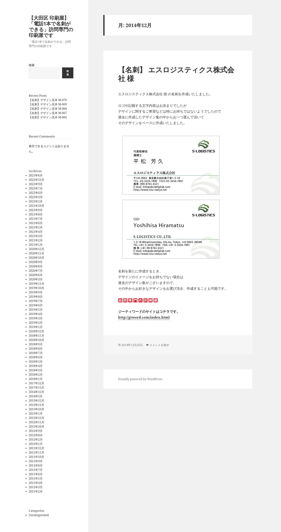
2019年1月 (36, 327)
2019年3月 (36, 318)
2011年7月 (36, 470)
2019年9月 (36, 292)
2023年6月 (36, 175)
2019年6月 (36, 305)
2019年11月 (36, 284)
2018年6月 (36, 357)
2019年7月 (36, 301)
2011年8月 (36, 465)
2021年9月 (36, 210)
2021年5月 (36, 227)
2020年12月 (36, 249)
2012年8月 (36, 435)
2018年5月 (36, 362)
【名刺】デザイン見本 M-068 (48, 109)
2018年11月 (36, 336)
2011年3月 (36, 487)
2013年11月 (36, 405)
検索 (31, 65)
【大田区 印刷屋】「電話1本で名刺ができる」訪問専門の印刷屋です (51, 26)
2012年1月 (36, 444)
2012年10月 (36, 426)
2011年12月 (36, 448)
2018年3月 (36, 370)
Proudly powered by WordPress (140, 379)
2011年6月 (36, 474)
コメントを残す (159, 345)
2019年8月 (36, 297)
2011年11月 (36, 452)
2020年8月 (36, 266)
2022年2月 (36, 201)
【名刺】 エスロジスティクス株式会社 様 (176, 74)
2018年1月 (36, 379)
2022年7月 (36, 188)
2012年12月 (36, 418)
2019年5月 (36, 310)
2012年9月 (36, 431)
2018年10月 (36, 340)
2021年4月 (36, 232)
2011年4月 (36, 483)
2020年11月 (36, 253)
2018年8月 (36, 349)
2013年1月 (36, 413)
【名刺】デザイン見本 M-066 (48, 117)
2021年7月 (36, 219)
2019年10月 (36, 288)
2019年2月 (36, 323)
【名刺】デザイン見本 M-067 (48, 113)
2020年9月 (36, 262)
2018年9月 (36, 344)
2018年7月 (36, 353)
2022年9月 (36, 184)
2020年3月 (36, 279)
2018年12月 (36, 331)
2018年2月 (36, 374)
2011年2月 (36, 491)
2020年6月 (36, 275)
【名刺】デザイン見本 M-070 (48, 100)
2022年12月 (36, 180)
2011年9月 (36, 461)
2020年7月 (36, 271)
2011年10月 (36, 457)
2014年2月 (36, 396)
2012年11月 (36, 422)
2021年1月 (36, 245)
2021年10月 (36, 206)
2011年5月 (36, 478)
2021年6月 (36, 223)
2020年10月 (36, 258)
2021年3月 (36, 236)
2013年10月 (36, 409)
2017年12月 (36, 383)
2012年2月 (36, 439)
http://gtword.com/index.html (144, 317)
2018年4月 (36, 366)
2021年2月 (36, 240)
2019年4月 (36, 314)
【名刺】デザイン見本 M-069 (48, 104)
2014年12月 (36, 392)
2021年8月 (36, 214)
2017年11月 (36, 387)
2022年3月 (36, 197)
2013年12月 (36, 400)
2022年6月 (36, 193)
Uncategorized (39, 515)
